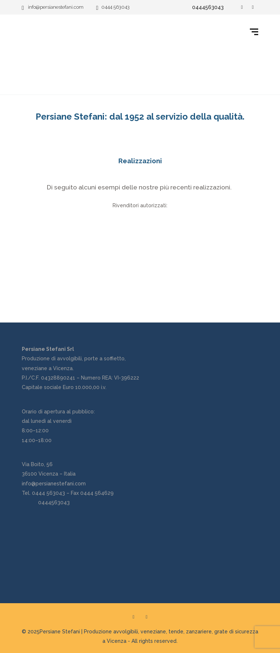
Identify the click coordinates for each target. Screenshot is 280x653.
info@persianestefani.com (54, 483)
